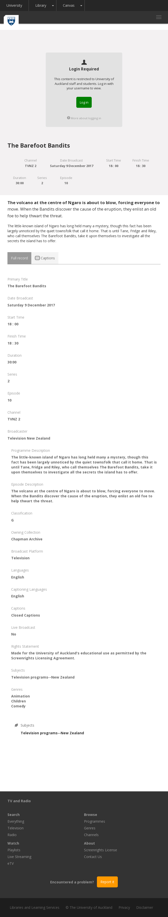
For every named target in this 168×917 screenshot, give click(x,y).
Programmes (94, 821)
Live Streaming (19, 856)
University (14, 5)
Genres (89, 828)
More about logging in (84, 118)
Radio (12, 834)
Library (40, 5)
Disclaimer (144, 907)
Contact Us (93, 856)
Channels (91, 834)
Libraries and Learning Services (34, 907)
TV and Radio (19, 801)
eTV (10, 863)
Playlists (13, 850)
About (89, 843)
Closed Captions (25, 615)
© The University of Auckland (89, 907)
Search (13, 814)
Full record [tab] (19, 258)
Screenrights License (100, 850)
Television (15, 828)
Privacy (124, 907)
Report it (107, 881)
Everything (15, 821)
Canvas (69, 5)
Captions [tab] (45, 258)
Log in (84, 102)
